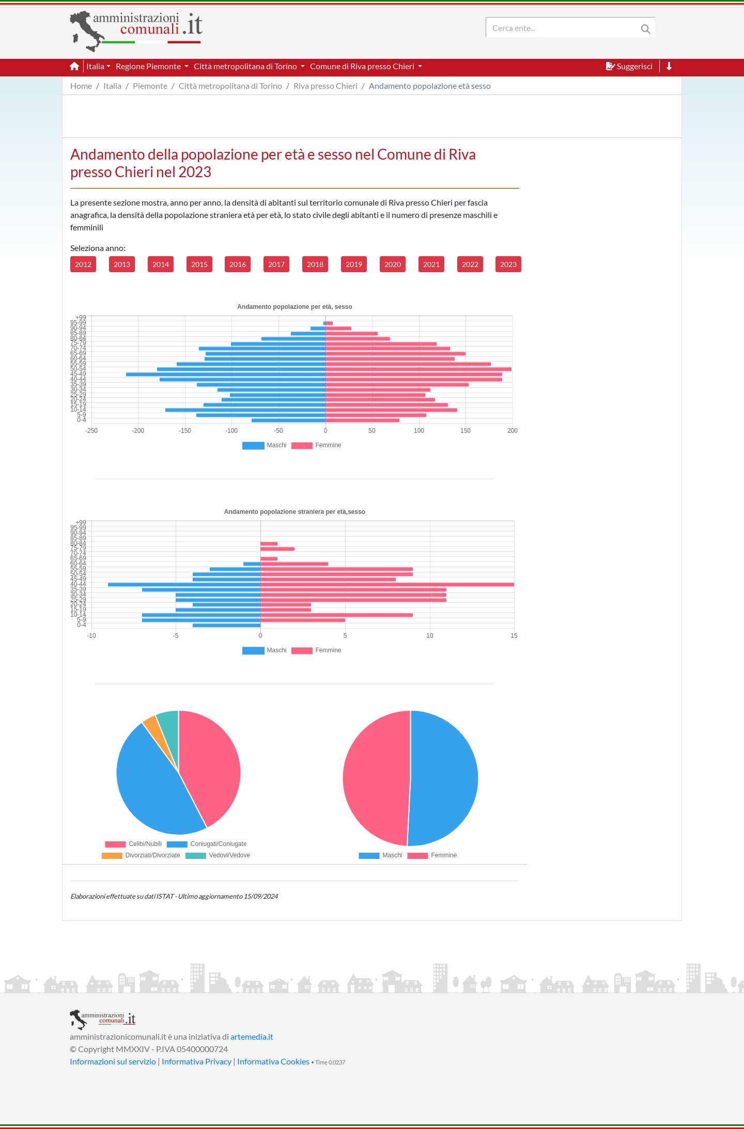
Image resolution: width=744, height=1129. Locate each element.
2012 (83, 264)
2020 (392, 264)
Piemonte (150, 85)
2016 (237, 264)
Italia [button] (95, 66)
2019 (354, 264)
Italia (112, 85)
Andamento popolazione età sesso (430, 85)
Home (81, 85)
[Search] (563, 27)
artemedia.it (251, 1036)
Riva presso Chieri (325, 85)
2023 (508, 264)
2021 (431, 264)
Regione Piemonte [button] (149, 66)
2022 (470, 264)
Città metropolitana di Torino (230, 85)
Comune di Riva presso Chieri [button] (363, 66)
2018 (315, 264)
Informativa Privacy (196, 1061)
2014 (160, 264)
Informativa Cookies (273, 1061)
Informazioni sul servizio (113, 1061)
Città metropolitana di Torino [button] (246, 66)
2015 (199, 264)
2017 (276, 264)
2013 (122, 264)
